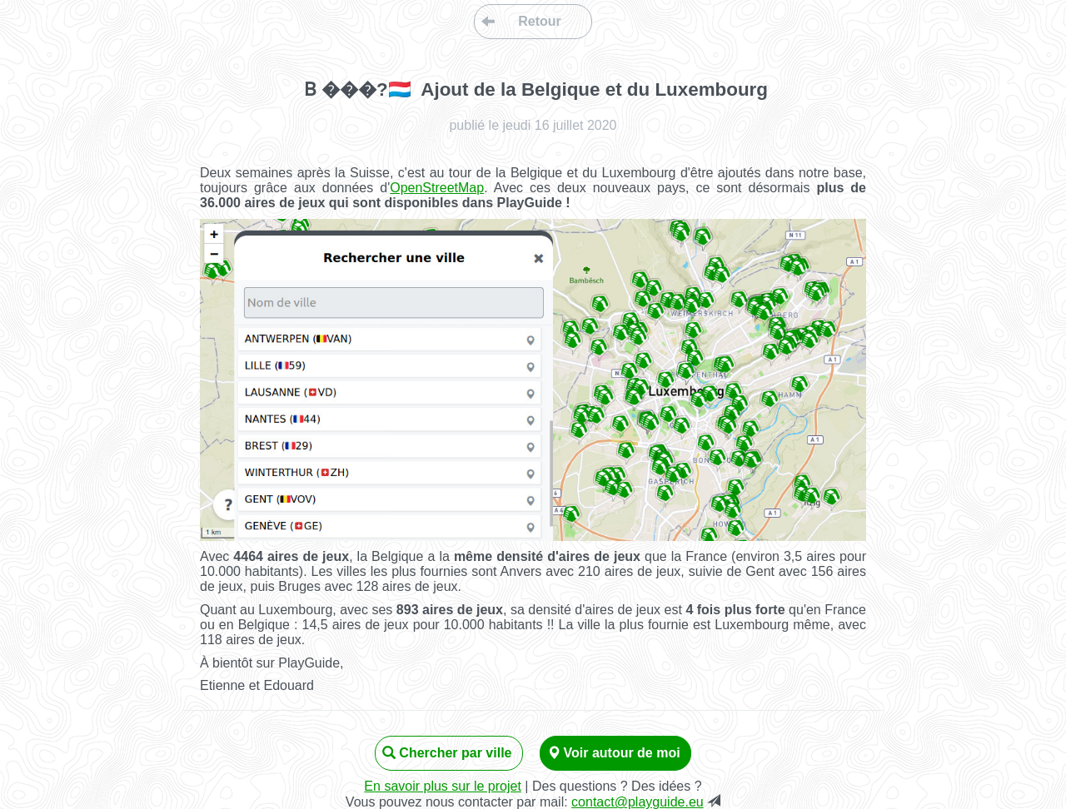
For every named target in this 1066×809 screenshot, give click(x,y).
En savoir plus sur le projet (442, 786)
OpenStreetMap (437, 188)
